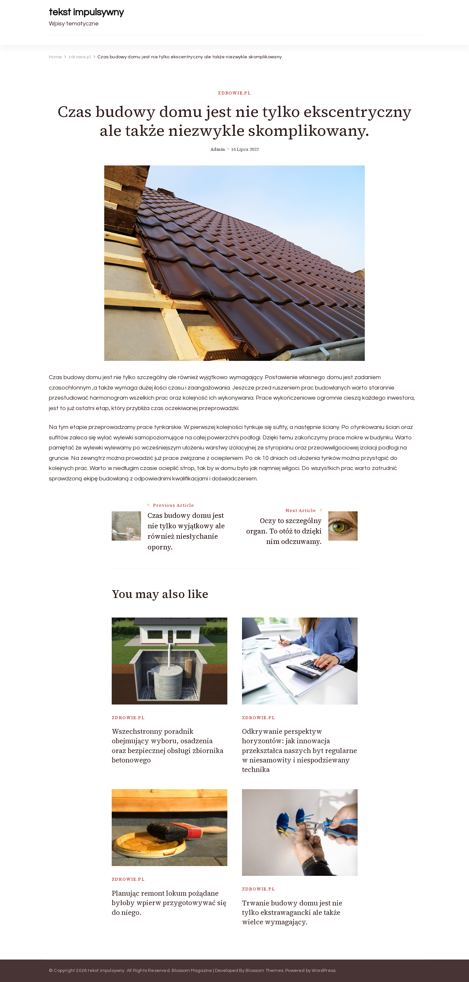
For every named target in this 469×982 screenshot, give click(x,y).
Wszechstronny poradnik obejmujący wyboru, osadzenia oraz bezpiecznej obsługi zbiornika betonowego (167, 746)
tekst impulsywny (86, 12)
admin (217, 149)
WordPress (323, 970)
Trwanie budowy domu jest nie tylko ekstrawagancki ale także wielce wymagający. (292, 912)
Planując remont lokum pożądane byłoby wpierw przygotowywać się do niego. (169, 903)
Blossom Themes (264, 970)
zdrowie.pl (234, 93)
